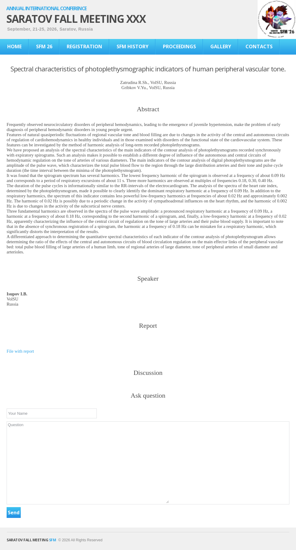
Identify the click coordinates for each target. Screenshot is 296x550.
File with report (20, 351)
